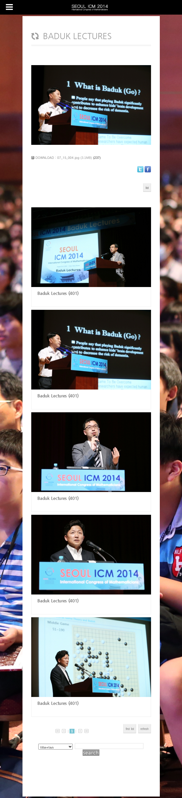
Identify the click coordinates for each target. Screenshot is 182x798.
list (146, 187)
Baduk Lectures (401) (57, 293)
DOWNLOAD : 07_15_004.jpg (57, 157)
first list (130, 728)
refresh (145, 728)
